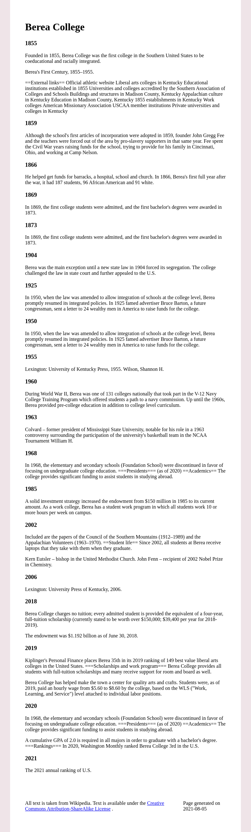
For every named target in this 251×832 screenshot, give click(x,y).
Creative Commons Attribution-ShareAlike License (94, 805)
